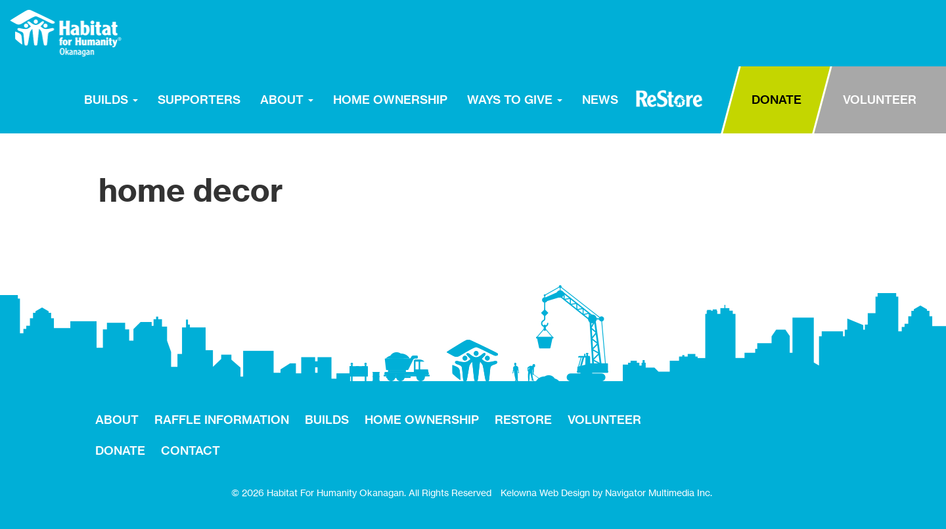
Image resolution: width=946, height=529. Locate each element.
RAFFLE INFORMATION (221, 419)
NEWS (600, 99)
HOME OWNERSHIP (390, 99)
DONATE (776, 99)
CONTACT (190, 450)
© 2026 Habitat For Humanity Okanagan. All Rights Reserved (361, 492)
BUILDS (111, 99)
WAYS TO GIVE (514, 99)
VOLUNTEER (879, 99)
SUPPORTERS (199, 99)
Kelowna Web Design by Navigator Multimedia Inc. (606, 492)
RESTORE (669, 98)
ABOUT (286, 99)
